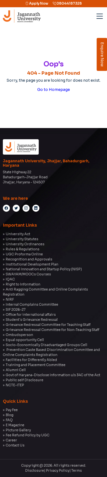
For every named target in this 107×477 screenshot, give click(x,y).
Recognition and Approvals (29, 259)
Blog (9, 415)
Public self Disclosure (24, 380)
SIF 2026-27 (16, 309)
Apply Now (36, 3)
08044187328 (67, 3)
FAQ (9, 420)
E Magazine (15, 425)
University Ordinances (25, 244)
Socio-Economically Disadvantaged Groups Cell (46, 345)
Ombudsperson (19, 335)
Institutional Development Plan (32, 264)
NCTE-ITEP (15, 385)
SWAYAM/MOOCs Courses (28, 274)
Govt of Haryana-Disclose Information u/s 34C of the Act (53, 375)
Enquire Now (102, 54)
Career (11, 440)
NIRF (10, 299)
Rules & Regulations (22, 249)
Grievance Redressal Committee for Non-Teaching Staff (52, 330)
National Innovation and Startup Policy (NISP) (44, 269)
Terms (76, 470)
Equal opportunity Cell (25, 340)
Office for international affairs (31, 315)
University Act (18, 234)
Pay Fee (12, 410)
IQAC (10, 279)
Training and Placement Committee (35, 365)
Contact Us (15, 445)
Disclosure (34, 470)
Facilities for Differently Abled (31, 360)
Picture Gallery (18, 430)
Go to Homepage (53, 89)
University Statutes (22, 239)
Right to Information (23, 284)
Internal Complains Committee (32, 304)
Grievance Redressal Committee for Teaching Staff (48, 325)
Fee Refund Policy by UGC (27, 435)
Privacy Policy (57, 470)
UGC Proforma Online (24, 254)
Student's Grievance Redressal (32, 320)
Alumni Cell (16, 370)
